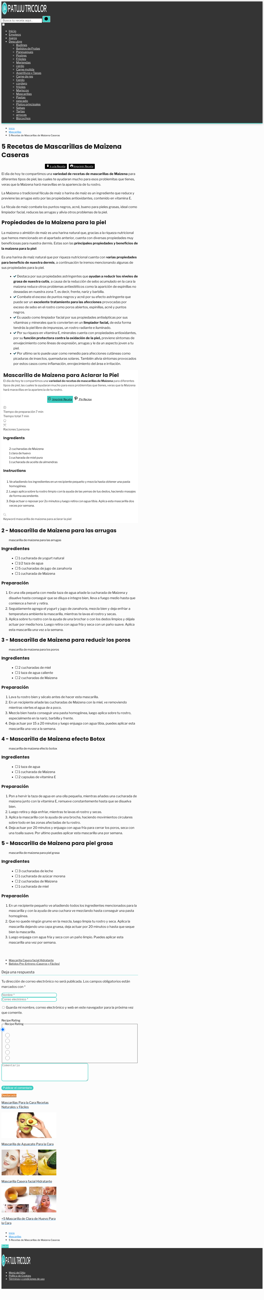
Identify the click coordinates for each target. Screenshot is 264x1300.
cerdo (20, 66)
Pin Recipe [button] (83, 399)
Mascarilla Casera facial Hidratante (31, 960)
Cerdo (20, 80)
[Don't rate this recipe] (3, 1029)
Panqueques (24, 52)
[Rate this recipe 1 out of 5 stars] (7, 1035)
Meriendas (23, 62)
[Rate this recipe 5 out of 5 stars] (7, 1058)
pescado (22, 100)
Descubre (15, 41)
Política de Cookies (20, 1285)
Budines (21, 45)
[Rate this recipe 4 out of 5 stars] (7, 1052)
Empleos (15, 34)
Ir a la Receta (55, 166)
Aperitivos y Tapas (28, 73)
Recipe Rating (10, 1020)
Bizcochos (23, 118)
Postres (21, 55)
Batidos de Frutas (28, 48)
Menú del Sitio (17, 1282)
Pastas (20, 97)
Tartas (20, 111)
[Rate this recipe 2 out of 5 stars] (7, 1041)
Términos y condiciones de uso (27, 1288)
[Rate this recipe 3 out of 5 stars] (7, 1046)
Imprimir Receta (81, 166)
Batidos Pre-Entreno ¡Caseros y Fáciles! (34, 963)
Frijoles (21, 59)
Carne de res (24, 76)
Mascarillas (24, 93)
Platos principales (28, 104)
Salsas (20, 107)
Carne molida (25, 69)
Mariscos (22, 90)
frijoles (20, 87)
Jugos (13, 38)
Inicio (12, 31)
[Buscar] (48, 19)
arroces (21, 114)
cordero (21, 83)
